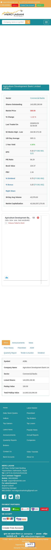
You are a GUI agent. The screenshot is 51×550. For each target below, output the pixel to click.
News (31, 343)
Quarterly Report (10, 353)
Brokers (6, 445)
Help (40, 5)
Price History (8, 348)
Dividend (41, 353)
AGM (32, 348)
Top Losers (31, 423)
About (6, 343)
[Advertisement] (25, 53)
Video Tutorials (32, 452)
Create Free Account (27, 5)
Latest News (8, 430)
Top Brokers (31, 418)
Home (5, 408)
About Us (30, 457)
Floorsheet (22, 348)
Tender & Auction (27, 353)
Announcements (18, 343)
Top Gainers (7, 423)
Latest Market (32, 408)
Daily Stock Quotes (10, 413)
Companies (31, 440)
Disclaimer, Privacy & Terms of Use (25, 548)
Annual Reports (33, 435)
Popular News (32, 430)
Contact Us (7, 451)
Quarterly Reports (10, 440)
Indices (5, 418)
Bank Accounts (8, 457)
